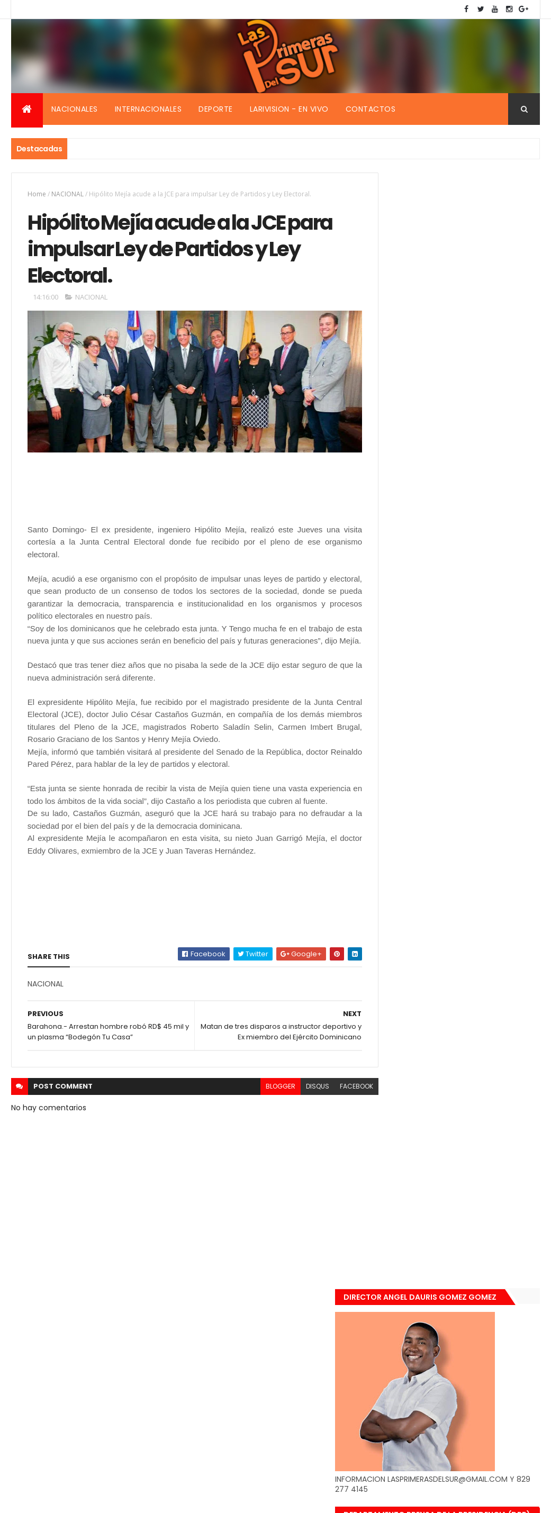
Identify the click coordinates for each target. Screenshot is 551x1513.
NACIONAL (67, 193)
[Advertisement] (112, 499)
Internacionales (148, 109)
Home (37, 193)
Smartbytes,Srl (91, 1498)
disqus (297, 1126)
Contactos (371, 109)
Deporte (215, 109)
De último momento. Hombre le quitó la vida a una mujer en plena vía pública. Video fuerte (479, 952)
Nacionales (74, 109)
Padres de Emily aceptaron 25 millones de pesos (476, 1078)
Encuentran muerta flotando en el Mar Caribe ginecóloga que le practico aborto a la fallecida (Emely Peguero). (480, 881)
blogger (260, 1126)
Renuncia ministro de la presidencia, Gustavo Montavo (479, 1014)
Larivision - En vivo (289, 109)
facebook (336, 1126)
